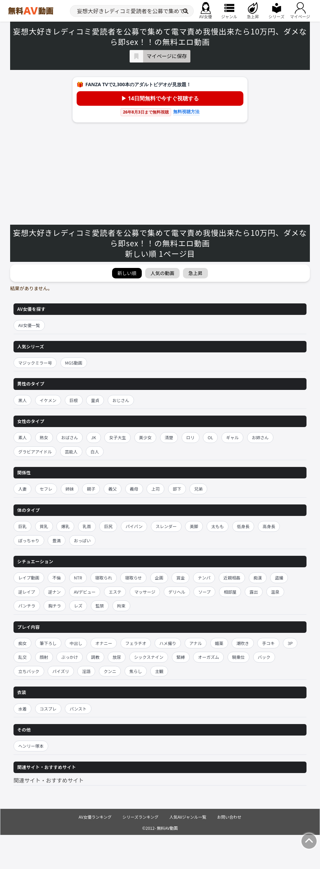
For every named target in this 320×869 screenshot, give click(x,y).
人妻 (22, 489)
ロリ (190, 437)
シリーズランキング (141, 817)
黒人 (22, 400)
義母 (134, 489)
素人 (22, 437)
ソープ (204, 592)
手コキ (268, 643)
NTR (78, 577)
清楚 (169, 437)
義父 (112, 489)
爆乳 (65, 526)
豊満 (56, 540)
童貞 (95, 400)
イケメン (48, 400)
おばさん (69, 437)
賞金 (180, 577)
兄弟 (198, 489)
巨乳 (22, 526)
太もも (217, 526)
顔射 (44, 657)
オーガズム (208, 657)
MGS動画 (73, 362)
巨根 (74, 400)
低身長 (243, 526)
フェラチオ (135, 643)
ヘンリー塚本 (31, 746)
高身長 (269, 526)
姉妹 (69, 489)
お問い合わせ (229, 817)
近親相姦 (231, 577)
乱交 (22, 657)
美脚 (194, 526)
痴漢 (258, 577)
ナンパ (204, 577)
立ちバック (28, 671)
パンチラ (26, 605)
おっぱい (82, 540)
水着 (22, 708)
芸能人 (71, 451)
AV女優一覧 (29, 325)
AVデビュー (85, 592)
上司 (155, 489)
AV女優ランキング (95, 817)
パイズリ (60, 671)
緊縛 (181, 657)
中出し (76, 643)
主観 (159, 671)
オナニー (103, 643)
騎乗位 (238, 657)
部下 (177, 489)
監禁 (100, 605)
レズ (78, 605)
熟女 (44, 437)
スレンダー (166, 526)
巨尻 (108, 526)
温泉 (275, 592)
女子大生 (117, 437)
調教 (95, 657)
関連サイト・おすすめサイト (49, 780)
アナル (195, 643)
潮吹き (242, 643)
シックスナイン (148, 657)
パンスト (78, 708)
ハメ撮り (167, 643)
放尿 (116, 657)
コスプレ (48, 708)
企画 (159, 577)
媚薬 (219, 643)
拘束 (121, 605)
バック (264, 657)
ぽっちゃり (28, 540)
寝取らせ (133, 577)
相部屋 (230, 592)
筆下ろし (48, 643)
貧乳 (44, 526)
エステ (115, 592)
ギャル (232, 437)
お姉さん (260, 437)
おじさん (120, 400)
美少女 (145, 437)
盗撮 (279, 577)
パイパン (134, 526)
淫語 (86, 671)
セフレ (46, 489)
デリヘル (176, 592)
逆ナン (54, 592)
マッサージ (144, 592)
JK (93, 437)
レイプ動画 (28, 577)
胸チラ (54, 605)
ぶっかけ (69, 657)
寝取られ (103, 577)
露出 (253, 592)
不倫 (56, 577)
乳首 (87, 526)
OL (210, 437)
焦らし (135, 671)
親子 (91, 489)
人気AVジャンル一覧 (187, 817)
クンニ (110, 671)
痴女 (22, 643)
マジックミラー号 (35, 362)
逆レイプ (26, 592)
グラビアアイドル (35, 451)
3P (290, 643)
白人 (94, 451)
